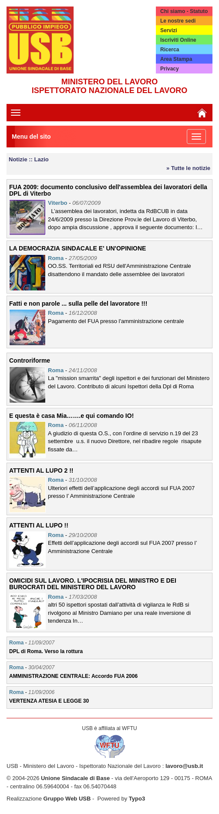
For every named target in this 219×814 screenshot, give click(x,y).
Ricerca (169, 50)
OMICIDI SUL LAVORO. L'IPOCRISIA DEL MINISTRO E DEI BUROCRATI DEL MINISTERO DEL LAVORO (92, 583)
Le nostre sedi (177, 21)
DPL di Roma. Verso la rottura (46, 651)
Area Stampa (176, 59)
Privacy (169, 69)
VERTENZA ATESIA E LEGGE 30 (49, 701)
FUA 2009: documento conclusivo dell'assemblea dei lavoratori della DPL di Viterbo (108, 190)
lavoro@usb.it (184, 766)
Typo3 (137, 798)
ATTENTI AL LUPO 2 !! (41, 470)
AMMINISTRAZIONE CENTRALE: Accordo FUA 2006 (73, 676)
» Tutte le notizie (188, 168)
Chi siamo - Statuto (184, 11)
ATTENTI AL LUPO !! (38, 525)
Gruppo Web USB (67, 798)
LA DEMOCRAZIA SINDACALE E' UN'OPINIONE (77, 248)
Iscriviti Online (178, 40)
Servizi (168, 30)
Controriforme (29, 360)
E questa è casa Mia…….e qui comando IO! (71, 415)
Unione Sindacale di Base (75, 778)
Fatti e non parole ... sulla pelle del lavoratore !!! (78, 303)
